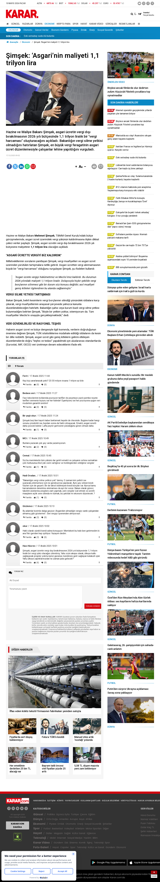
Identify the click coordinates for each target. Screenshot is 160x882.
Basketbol (57, 828)
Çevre (83, 814)
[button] (76, 166)
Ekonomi (49, 24)
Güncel (15, 24)
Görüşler (111, 24)
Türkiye (75, 814)
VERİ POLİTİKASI (128, 800)
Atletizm (79, 828)
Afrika (89, 819)
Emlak (84, 30)
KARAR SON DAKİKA (17, 825)
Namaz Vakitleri (149, 819)
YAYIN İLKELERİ (72, 800)
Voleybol (69, 828)
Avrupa (74, 819)
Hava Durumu (148, 815)
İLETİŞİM (51, 800)
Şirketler (120, 30)
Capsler (64, 847)
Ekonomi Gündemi (60, 30)
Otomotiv (27, 30)
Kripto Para (63, 24)
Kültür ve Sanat (96, 847)
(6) (37, 562)
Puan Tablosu (148, 823)
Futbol (47, 828)
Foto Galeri (41, 847)
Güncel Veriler (42, 30)
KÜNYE (60, 800)
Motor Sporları (93, 828)
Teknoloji (39, 838)
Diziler (49, 833)
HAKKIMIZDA (39, 800)
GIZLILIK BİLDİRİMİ (110, 800)
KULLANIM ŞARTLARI (90, 800)
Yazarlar (27, 24)
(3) (37, 517)
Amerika (63, 819)
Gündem (58, 842)
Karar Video (96, 24)
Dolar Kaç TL (147, 827)
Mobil (53, 837)
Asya (81, 819)
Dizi (66, 842)
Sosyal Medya (74, 837)
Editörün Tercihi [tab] (142, 280)
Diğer (106, 828)
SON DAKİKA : (13, 36)
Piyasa (74, 30)
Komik (82, 842)
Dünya (38, 24)
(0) (37, 384)
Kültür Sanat (78, 833)
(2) (37, 447)
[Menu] (138, 24)
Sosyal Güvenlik (105, 30)
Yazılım (87, 837)
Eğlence (91, 833)
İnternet (61, 837)
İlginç (89, 842)
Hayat (84, 24)
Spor (75, 24)
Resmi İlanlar (127, 24)
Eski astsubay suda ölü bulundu (39, 36)
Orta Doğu (52, 819)
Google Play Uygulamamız (111, 862)
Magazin (58, 833)
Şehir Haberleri (149, 831)
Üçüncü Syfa (62, 814)
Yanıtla (28, 384)
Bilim (95, 837)
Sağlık (67, 833)
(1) (37, 430)
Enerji (92, 30)
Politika (51, 814)
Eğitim (91, 814)
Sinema (73, 842)
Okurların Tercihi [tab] (119, 280)
